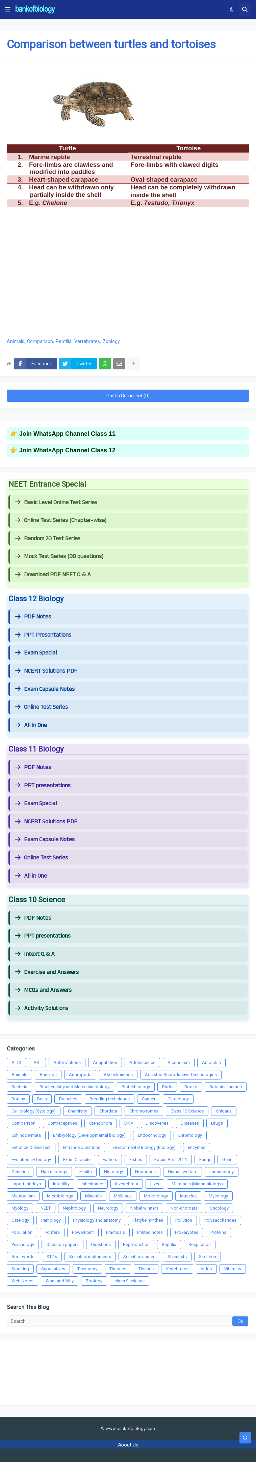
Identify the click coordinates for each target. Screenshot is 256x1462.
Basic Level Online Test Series (56, 502)
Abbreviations (67, 1062)
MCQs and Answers (43, 990)
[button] (8, 9)
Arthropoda (80, 1074)
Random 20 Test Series (47, 538)
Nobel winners (144, 1208)
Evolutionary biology (31, 1159)
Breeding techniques (109, 1098)
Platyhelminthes (148, 1220)
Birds (167, 1086)
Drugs (217, 1123)
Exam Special (36, 652)
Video (206, 1268)
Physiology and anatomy (97, 1220)
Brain (42, 1098)
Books (190, 1086)
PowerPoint (83, 1232)
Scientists (177, 1256)
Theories (117, 1268)
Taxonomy (87, 1268)
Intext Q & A (35, 954)
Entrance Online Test (31, 1147)
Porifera (52, 1232)
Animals (15, 341)
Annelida (48, 1074)
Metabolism (23, 1195)
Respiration (199, 1244)
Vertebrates (87, 341)
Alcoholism (179, 1062)
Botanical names (225, 1086)
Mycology (218, 1195)
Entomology (190, 1135)
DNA (128, 1123)
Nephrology (74, 1208)
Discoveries (157, 1123)
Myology (19, 1208)
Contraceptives (62, 1123)
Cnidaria (224, 1111)
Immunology (221, 1171)
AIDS (16, 1062)
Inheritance (92, 1183)
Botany (18, 1098)
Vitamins (232, 1268)
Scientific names (139, 1256)
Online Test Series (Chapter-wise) (60, 520)
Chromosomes (143, 1111)
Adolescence (142, 1062)
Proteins (218, 1232)
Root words (22, 1256)
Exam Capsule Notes (45, 689)
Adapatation (105, 1062)
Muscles (188, 1195)
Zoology (111, 341)
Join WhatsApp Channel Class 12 (67, 450)
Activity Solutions (41, 1008)
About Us (128, 1445)
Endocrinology (152, 1135)
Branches (68, 1098)
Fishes (135, 1159)
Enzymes (196, 1147)
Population (21, 1232)
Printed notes (150, 1232)
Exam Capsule (77, 1159)
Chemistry (77, 1111)
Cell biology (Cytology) (33, 1111)
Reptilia (64, 341)
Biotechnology (136, 1086)
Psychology (22, 1244)
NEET (46, 1208)
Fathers (110, 1159)
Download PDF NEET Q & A (53, 574)
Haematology (54, 1171)
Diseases (190, 1123)
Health (85, 1171)
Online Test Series (41, 707)
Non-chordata (184, 1208)
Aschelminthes (118, 1074)
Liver (154, 1183)
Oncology (219, 1208)
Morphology (156, 1195)
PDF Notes (33, 616)
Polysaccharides (220, 1220)
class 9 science (129, 1280)
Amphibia (211, 1062)
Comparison (40, 341)
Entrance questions (81, 1147)
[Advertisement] (128, 278)
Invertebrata (126, 1183)
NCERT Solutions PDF (46, 671)
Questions (101, 1244)
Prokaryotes (186, 1232)
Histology (113, 1171)
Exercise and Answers (47, 972)
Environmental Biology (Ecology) (144, 1147)
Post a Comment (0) (128, 395)
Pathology (51, 1220)
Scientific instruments (90, 1256)
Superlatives (53, 1268)
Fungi (204, 1159)
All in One (31, 725)
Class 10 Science (187, 1111)
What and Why (60, 1280)
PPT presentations (43, 785)
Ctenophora (100, 1123)
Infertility (61, 1183)
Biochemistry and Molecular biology (74, 1086)
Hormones (145, 1171)
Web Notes (22, 1280)
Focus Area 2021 (170, 1159)
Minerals (93, 1195)
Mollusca (123, 1195)
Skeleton (207, 1256)
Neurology (108, 1208)
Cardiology (178, 1098)
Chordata (108, 1111)
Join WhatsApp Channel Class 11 (67, 433)
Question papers (62, 1244)
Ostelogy (20, 1220)
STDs (52, 1256)
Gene (227, 1159)
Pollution (183, 1220)
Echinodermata (26, 1135)
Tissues (146, 1268)
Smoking (20, 1268)
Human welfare (182, 1171)
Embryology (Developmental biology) (89, 1135)
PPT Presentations (43, 635)
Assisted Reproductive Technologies (181, 1074)
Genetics (20, 1171)
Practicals (115, 1232)
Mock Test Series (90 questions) (59, 556)
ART (37, 1062)
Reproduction (136, 1244)
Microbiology (60, 1195)
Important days (26, 1183)
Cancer (148, 1098)
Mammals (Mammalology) (197, 1183)
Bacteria (19, 1086)
